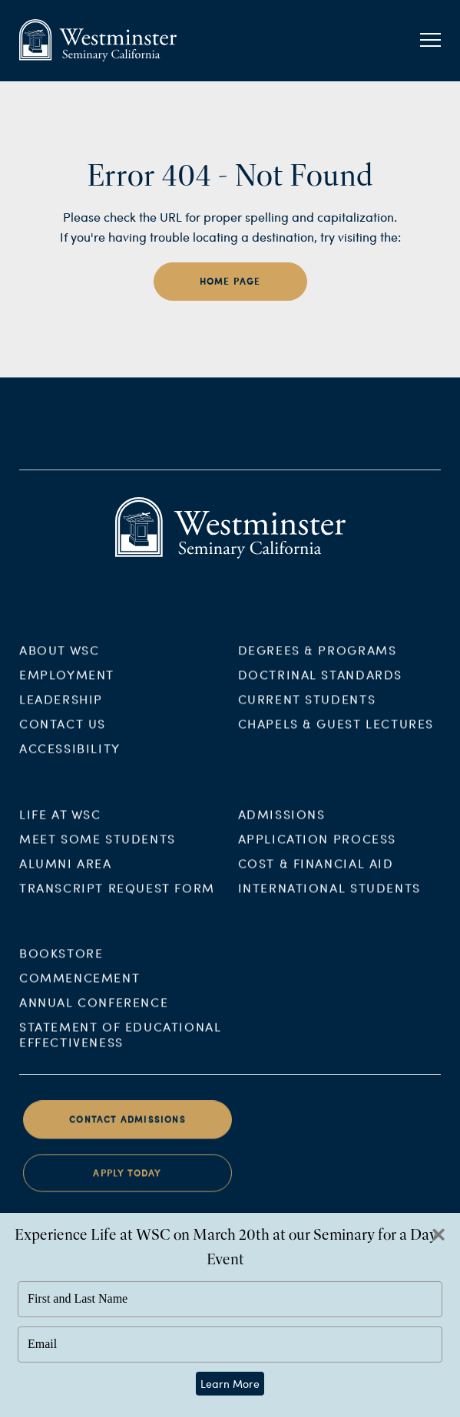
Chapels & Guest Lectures (336, 733)
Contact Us (62, 733)
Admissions (282, 824)
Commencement (79, 988)
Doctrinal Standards (320, 684)
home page (230, 281)
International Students (329, 897)
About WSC (59, 659)
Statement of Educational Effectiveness (120, 1044)
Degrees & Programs (317, 659)
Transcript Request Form (117, 897)
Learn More (230, 1383)
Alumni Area (65, 873)
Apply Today (127, 1183)
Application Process (317, 848)
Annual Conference (93, 1012)
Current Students (307, 708)
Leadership (61, 708)
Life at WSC (60, 824)
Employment (66, 684)
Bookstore (61, 963)
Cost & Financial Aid (316, 873)
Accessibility (70, 758)
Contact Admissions (127, 1129)
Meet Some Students (97, 848)
